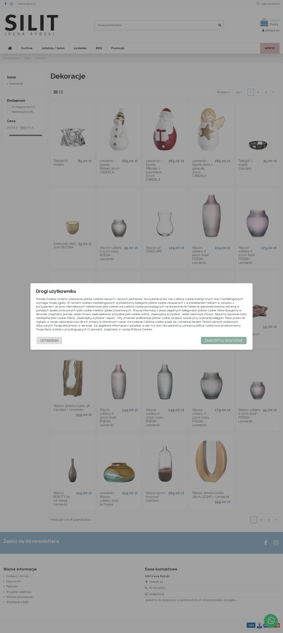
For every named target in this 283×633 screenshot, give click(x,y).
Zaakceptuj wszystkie (222, 340)
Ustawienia (51, 340)
